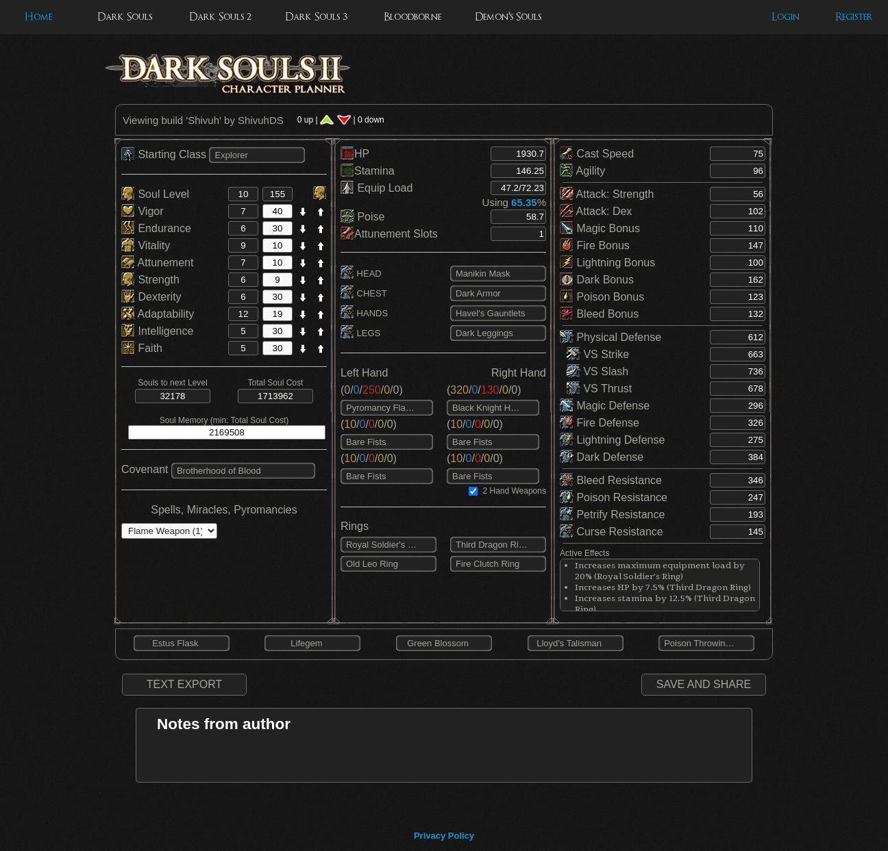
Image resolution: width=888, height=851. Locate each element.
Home (38, 17)
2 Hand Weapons (514, 491)
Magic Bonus (600, 228)
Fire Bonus (595, 245)
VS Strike (598, 354)
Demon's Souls (508, 17)
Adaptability (157, 314)
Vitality (145, 245)
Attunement (157, 262)
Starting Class (165, 154)
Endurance (156, 228)
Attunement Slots (389, 234)
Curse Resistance (611, 531)
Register (854, 17)
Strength (150, 279)
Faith (141, 348)
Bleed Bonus (599, 314)
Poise (362, 217)
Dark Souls (124, 17)
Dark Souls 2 (220, 17)
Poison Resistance (613, 497)
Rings (355, 526)
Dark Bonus (597, 279)
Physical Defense (610, 337)
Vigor (142, 211)
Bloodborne (412, 17)
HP (355, 154)
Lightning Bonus (607, 262)
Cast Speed (597, 154)
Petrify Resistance (612, 514)
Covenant (145, 469)
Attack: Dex (596, 211)
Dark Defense (601, 457)
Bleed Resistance (611, 480)
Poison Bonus (602, 297)
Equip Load (376, 188)
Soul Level (155, 194)
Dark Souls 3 (316, 17)
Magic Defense (605, 405)
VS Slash (597, 371)
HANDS (364, 313)
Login (786, 17)
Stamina (368, 171)
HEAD (361, 273)
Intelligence (157, 331)
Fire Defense (599, 423)
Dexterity (151, 297)
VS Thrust (599, 388)
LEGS (360, 333)
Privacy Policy (444, 835)
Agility (582, 171)
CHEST (364, 293)
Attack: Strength (607, 194)
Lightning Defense (612, 440)
